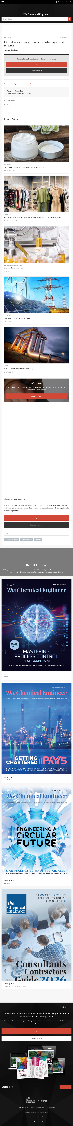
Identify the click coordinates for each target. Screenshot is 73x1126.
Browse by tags (40, 1108)
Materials (38, 539)
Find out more (36, 396)
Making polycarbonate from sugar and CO (18, 369)
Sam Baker (19, 91)
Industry (10, 37)
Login (68, 2)
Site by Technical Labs (36, 1116)
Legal (19, 1108)
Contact (32, 1108)
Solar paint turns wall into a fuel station (17, 318)
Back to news (11, 101)
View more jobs (65, 1087)
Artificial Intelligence (11, 539)
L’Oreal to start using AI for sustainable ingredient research (24, 167)
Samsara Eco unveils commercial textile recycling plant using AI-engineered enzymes (32, 217)
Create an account (36, 71)
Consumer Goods (27, 539)
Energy (9, 315)
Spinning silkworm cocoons (13, 268)
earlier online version (31, 84)
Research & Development (14, 265)
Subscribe (60, 2)
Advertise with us (50, 1108)
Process (9, 366)
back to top (65, 1007)
